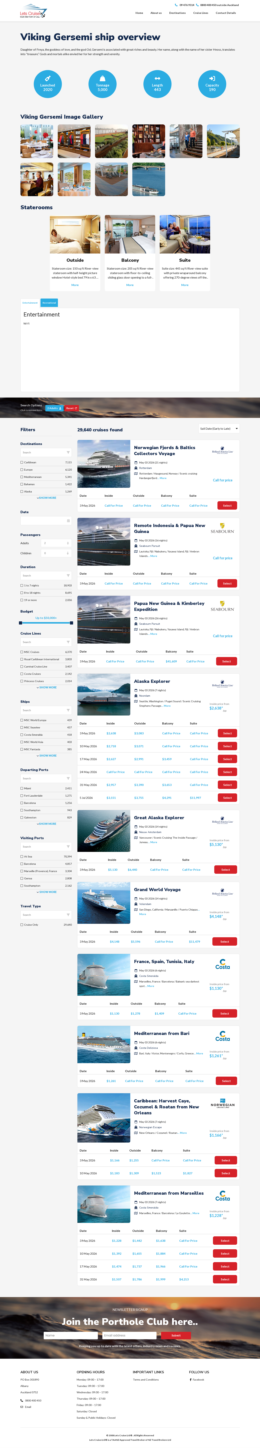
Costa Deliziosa (148, 1048)
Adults (24, 543)
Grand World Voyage (157, 890)
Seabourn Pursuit (149, 546)
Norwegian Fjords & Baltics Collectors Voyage (164, 451)
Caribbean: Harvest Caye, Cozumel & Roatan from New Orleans (166, 1107)
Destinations (177, 12)
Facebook (196, 1379)
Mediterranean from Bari (161, 1033)
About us (156, 12)
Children (25, 553)
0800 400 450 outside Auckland (217, 5)
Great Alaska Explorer (159, 818)
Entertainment (30, 302)
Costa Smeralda (148, 976)
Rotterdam (145, 468)
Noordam (144, 696)
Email (25, 1406)
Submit (176, 1335)
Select (227, 505)
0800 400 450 (30, 1400)
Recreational (49, 302)
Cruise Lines (200, 12)
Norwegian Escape (150, 1127)
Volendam (145, 904)
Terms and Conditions (146, 1379)
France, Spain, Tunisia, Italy (164, 962)
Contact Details (226, 12)
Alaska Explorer (152, 681)
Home (139, 12)
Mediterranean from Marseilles (169, 1193)
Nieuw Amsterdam (150, 832)
